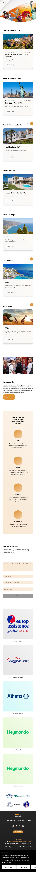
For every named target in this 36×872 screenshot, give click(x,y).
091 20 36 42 (18, 841)
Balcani (7, 282)
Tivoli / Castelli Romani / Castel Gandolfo (16, 56)
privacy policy (5, 861)
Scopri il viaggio (11, 65)
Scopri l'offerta (11, 157)
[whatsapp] (13, 828)
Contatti (28, 822)
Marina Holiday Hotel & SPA (15, 193)
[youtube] (23, 828)
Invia (18, 597)
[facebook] (16, 828)
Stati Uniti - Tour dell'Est (14, 103)
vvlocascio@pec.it (26, 843)
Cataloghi (12, 822)
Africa (7, 328)
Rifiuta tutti (23, 867)
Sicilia (7, 237)
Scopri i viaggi (10, 246)
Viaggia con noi (9, 397)
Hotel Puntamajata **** (13, 147)
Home (7, 822)
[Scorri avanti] (31, 123)
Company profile (20, 822)
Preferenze (8, 867)
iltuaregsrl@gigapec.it (15, 843)
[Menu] (32, 2)
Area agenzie (18, 833)
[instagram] (20, 828)
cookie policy (14, 861)
